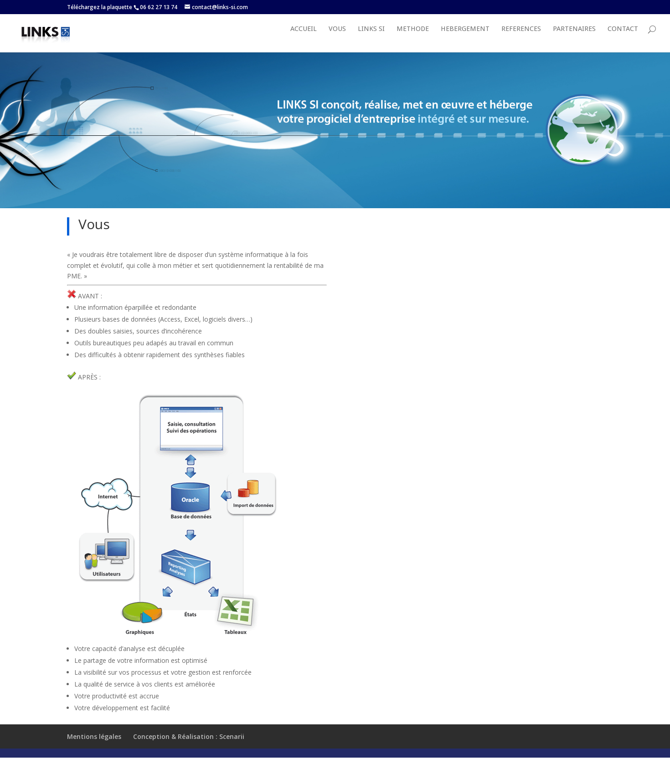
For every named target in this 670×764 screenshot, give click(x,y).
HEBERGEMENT (465, 38)
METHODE (413, 38)
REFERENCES (521, 38)
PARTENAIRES (574, 38)
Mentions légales (94, 745)
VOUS (337, 38)
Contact (623, 38)
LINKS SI (371, 38)
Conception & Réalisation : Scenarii (188, 745)
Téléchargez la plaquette (99, 7)
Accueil (303, 38)
